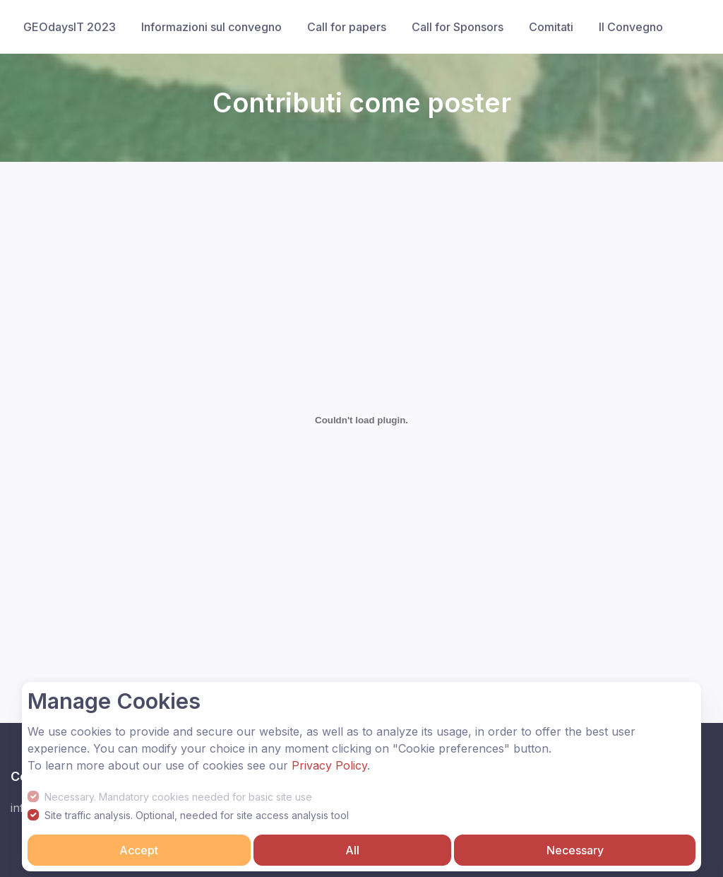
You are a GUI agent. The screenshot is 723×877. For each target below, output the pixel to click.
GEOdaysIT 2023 (69, 27)
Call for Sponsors (457, 27)
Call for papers (346, 27)
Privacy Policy (329, 765)
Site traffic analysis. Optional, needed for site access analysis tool (196, 815)
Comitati (551, 27)
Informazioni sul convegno (211, 27)
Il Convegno (631, 27)
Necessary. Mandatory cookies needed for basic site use (178, 797)
